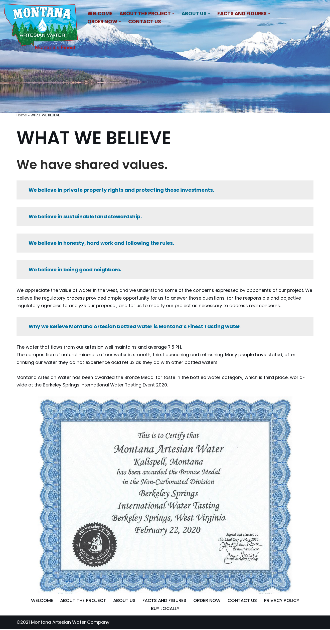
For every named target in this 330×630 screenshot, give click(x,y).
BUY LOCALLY (165, 609)
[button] (174, 13)
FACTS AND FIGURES (164, 601)
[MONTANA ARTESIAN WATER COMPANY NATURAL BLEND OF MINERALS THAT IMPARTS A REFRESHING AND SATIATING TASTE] (41, 27)
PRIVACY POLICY (282, 601)
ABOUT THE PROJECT (82, 601)
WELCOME (99, 13)
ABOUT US (123, 601)
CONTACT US (145, 21)
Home (22, 115)
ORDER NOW (207, 601)
